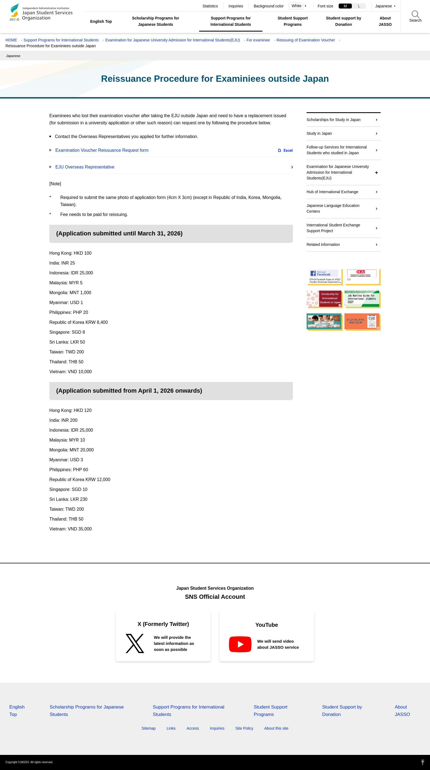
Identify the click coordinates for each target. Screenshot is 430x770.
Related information (323, 244)
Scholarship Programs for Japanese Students (155, 21)
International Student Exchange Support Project (333, 228)
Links (171, 728)
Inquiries (236, 6)
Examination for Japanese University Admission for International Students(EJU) (172, 40)
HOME (11, 40)
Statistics (210, 6)
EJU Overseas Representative (84, 167)
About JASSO (385, 21)
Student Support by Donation (342, 710)
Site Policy (244, 728)
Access (192, 728)
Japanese (383, 6)
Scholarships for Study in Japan (334, 119)
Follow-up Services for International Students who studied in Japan (337, 150)
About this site (276, 728)
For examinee (258, 40)
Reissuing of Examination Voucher (306, 40)
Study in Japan (319, 133)
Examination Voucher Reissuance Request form (102, 150)
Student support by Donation (343, 21)
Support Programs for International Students (231, 21)
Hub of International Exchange (332, 192)
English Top (101, 21)
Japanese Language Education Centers (333, 208)
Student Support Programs (293, 21)
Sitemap (148, 728)
